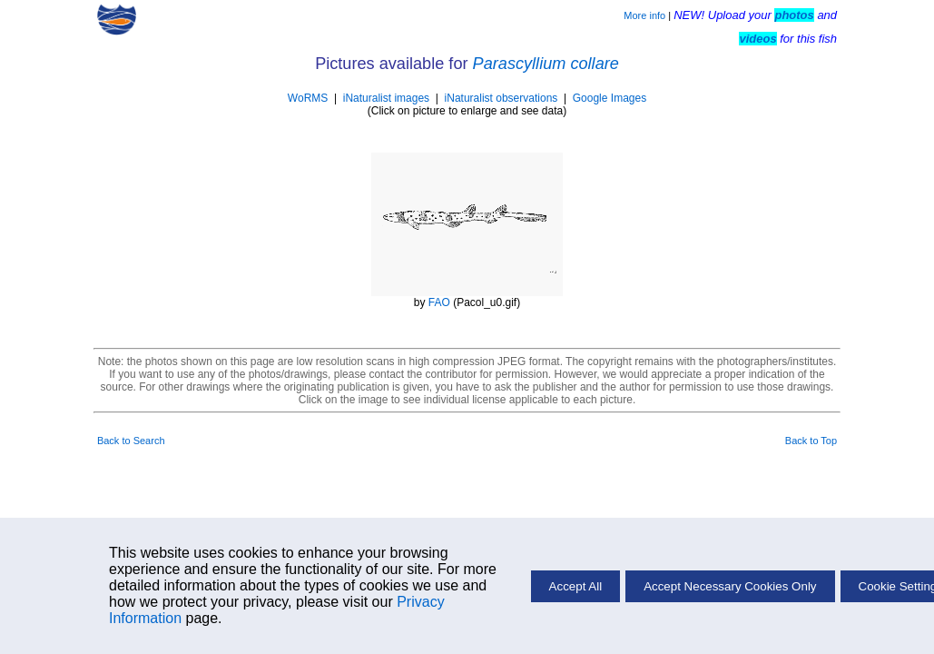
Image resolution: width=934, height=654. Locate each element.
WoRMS (308, 98)
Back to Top (811, 440)
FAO (439, 302)
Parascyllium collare (546, 63)
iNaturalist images (386, 98)
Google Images (609, 98)
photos (793, 15)
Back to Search (131, 440)
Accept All (576, 586)
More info (644, 15)
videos (757, 38)
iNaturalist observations (501, 98)
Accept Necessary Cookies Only (730, 586)
